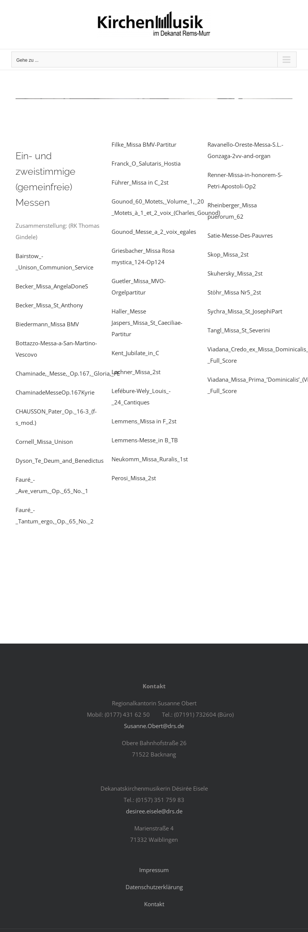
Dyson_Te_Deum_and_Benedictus (60, 460)
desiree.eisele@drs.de (154, 811)
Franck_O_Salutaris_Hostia (146, 163)
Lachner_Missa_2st (136, 372)
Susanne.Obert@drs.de (154, 726)
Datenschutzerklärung (154, 887)
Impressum (154, 870)
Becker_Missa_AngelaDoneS (52, 286)
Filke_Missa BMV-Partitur (144, 144)
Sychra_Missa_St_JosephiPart (244, 311)
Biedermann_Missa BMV (47, 324)
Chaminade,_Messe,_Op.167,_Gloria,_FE (68, 373)
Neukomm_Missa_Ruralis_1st (150, 459)
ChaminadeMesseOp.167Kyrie (55, 392)
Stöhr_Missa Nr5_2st (234, 292)
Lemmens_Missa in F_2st (144, 421)
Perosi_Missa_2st (134, 478)
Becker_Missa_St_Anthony (49, 305)
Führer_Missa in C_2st (140, 182)
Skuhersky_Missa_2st (234, 273)
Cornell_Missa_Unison (44, 441)
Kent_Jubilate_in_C (135, 353)
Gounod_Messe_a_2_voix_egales (154, 231)
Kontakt (154, 904)
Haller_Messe (129, 311)
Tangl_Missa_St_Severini (238, 330)
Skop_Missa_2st (227, 254)
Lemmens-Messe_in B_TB (145, 440)
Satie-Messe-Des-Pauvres (240, 235)
